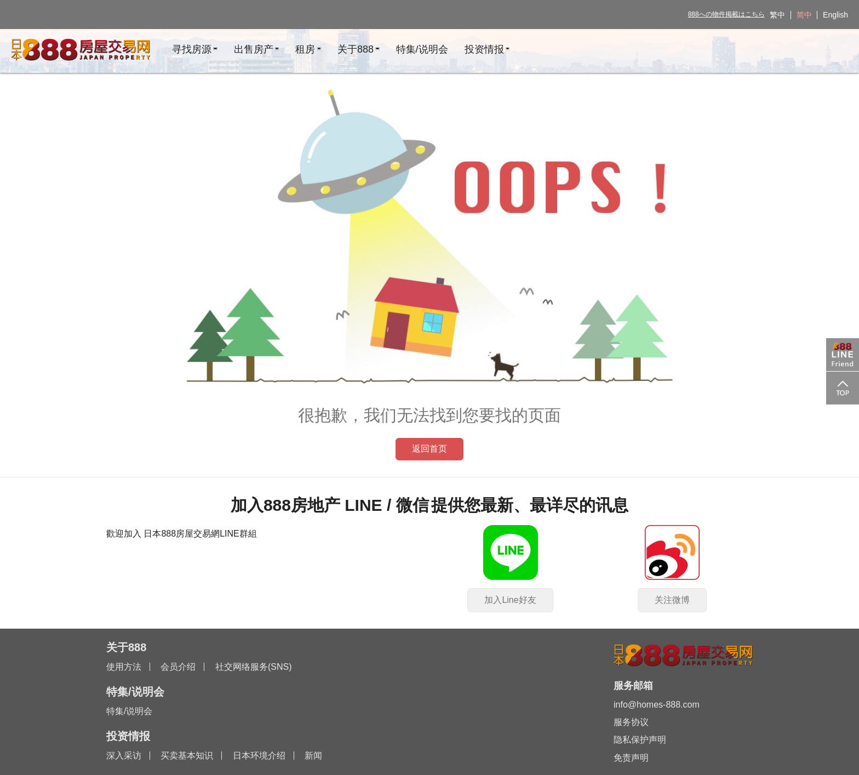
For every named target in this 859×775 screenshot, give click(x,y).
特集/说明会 (129, 711)
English (835, 14)
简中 (804, 14)
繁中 (777, 14)
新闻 (313, 755)
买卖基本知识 (187, 755)
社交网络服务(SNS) (253, 666)
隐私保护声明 (640, 739)
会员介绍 (178, 666)
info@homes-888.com (657, 704)
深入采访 (123, 755)
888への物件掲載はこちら (726, 14)
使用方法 (123, 666)
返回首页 (429, 448)
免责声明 (631, 757)
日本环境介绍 (259, 755)
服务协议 (631, 722)
